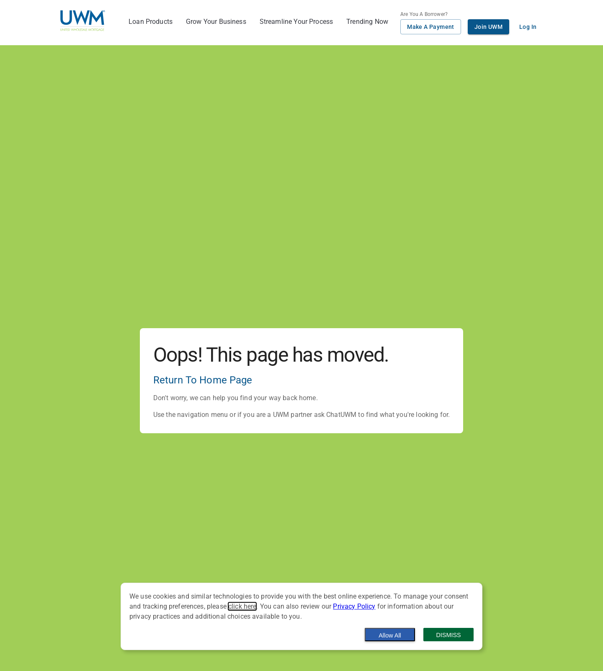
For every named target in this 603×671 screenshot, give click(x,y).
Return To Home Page (203, 380)
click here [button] (242, 606)
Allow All (390, 635)
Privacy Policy (354, 606)
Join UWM (488, 26)
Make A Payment (430, 26)
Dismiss (448, 635)
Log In (527, 26)
